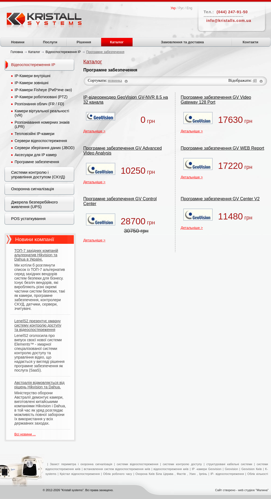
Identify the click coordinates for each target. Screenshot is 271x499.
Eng (189, 8)
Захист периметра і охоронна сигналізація (81, 464)
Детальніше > (94, 131)
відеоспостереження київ (170, 469)
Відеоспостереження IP (33, 64)
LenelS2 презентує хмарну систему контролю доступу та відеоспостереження (37, 325)
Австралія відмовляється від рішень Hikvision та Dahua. (39, 384)
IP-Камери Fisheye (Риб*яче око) (43, 90)
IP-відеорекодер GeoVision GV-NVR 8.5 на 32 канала (125, 99)
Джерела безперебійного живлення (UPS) (34, 204)
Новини (17, 42)
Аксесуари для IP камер (36, 155)
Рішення (84, 42)
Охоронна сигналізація (32, 188)
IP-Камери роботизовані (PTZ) (41, 97)
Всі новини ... (25, 434)
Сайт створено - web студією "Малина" (242, 490)
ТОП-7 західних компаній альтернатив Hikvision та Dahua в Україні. (36, 254)
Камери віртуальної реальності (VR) (42, 113)
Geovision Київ (251, 469)
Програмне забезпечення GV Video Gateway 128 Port (216, 99)
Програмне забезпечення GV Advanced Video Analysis (122, 150)
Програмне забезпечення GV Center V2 (220, 198)
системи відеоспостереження (137, 464)
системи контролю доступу (182, 464)
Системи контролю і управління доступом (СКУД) (38, 174)
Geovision (231, 469)
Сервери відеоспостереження (41, 141)
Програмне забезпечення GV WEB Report (222, 148)
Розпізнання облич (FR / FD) (39, 104)
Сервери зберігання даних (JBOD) (45, 148)
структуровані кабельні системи (229, 464)
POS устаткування (28, 218)
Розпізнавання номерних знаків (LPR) (42, 124)
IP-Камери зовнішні (31, 83)
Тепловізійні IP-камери (34, 134)
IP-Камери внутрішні (32, 76)
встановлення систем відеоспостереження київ (116, 469)
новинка (115, 80)
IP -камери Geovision (206, 469)
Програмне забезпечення (37, 162)
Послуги (50, 42)
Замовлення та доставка (182, 42)
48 (255, 80)
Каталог (117, 42)
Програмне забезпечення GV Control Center (120, 201)
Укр (173, 8)
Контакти (250, 42)
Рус (181, 8)
